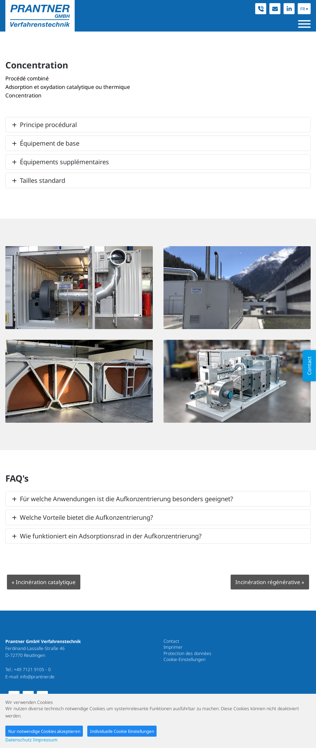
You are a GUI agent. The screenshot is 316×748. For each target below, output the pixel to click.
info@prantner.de (37, 677)
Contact (171, 641)
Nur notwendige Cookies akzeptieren (44, 731)
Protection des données (187, 653)
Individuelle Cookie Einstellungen (122, 731)
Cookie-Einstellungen (184, 659)
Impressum (45, 740)
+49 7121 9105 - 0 (32, 669)
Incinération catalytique (44, 582)
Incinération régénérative (269, 582)
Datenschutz (18, 740)
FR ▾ (304, 9)
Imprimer (173, 647)
